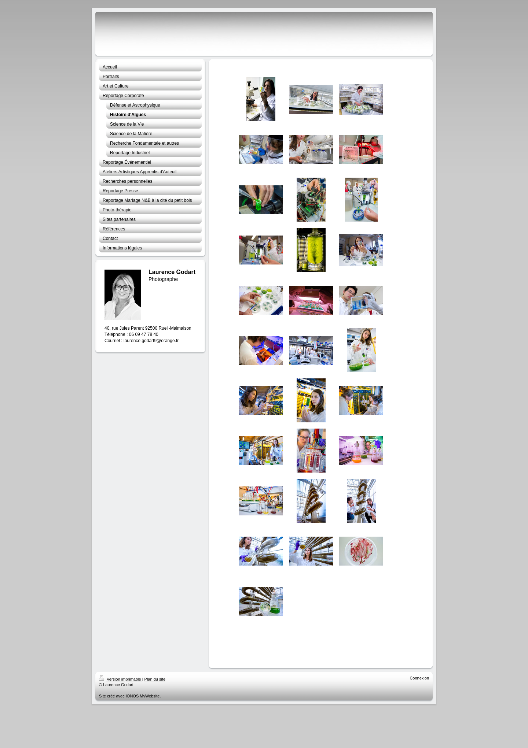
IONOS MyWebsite (143, 696)
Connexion (419, 678)
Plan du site (154, 679)
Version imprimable (120, 679)
